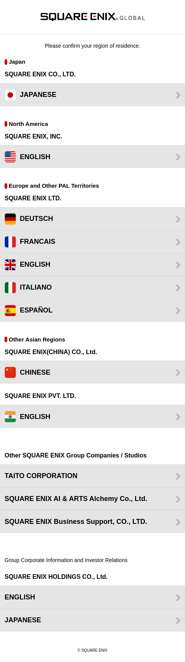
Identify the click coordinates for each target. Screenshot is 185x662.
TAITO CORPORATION (41, 476)
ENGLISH (35, 157)
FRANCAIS (37, 241)
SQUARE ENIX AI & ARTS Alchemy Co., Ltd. (76, 499)
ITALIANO (36, 287)
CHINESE (35, 372)
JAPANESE (38, 94)
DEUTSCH (36, 218)
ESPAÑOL (36, 310)
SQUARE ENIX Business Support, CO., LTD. (76, 521)
